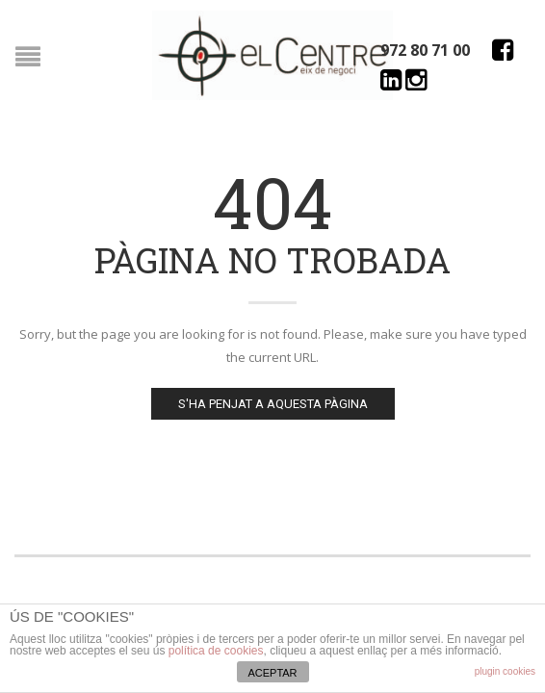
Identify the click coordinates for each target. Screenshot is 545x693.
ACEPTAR (272, 673)
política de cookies (216, 650)
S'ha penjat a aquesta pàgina (273, 404)
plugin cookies (505, 671)
